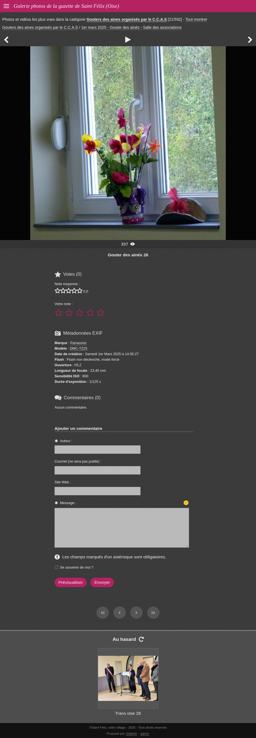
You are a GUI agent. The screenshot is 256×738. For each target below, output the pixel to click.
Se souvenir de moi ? (76, 567)
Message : (68, 503)
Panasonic (78, 343)
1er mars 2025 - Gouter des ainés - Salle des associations (131, 27)
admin (144, 733)
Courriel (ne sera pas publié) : (78, 461)
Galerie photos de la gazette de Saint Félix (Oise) (66, 6)
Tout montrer (196, 19)
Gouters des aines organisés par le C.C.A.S (126, 19)
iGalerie (131, 733)
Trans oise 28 (128, 713)
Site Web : (63, 482)
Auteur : (66, 441)
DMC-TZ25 (78, 348)
